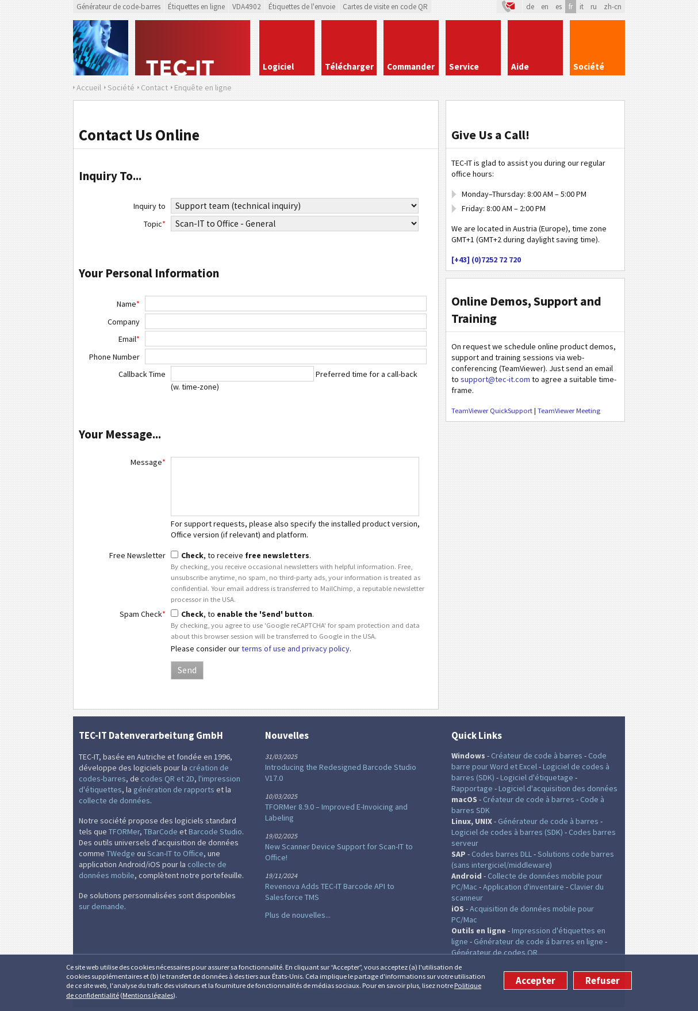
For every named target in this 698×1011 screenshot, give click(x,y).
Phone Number (114, 357)
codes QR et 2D (167, 778)
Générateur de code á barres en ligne (538, 941)
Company (124, 321)
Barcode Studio (215, 831)
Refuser (602, 980)
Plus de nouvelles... (298, 915)
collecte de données (114, 800)
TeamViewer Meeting (569, 410)
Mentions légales (147, 995)
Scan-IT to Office (175, 853)
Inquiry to (149, 206)
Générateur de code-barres (118, 7)
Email (129, 339)
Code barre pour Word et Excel (529, 761)
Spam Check (143, 614)
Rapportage (472, 788)
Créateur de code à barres (536, 755)
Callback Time (142, 374)
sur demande (101, 906)
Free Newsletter (137, 555)
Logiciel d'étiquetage (536, 777)
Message (148, 462)
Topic (155, 224)
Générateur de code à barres (548, 821)
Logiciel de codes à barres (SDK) (507, 832)
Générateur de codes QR (494, 952)
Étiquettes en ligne (196, 7)
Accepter (535, 980)
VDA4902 (246, 7)
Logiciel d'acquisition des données (558, 788)
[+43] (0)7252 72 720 (486, 259)
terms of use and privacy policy (295, 648)
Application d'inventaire (523, 887)
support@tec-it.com (495, 379)
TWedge (120, 853)
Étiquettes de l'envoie (302, 7)
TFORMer (124, 831)
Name (128, 304)
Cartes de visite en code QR (385, 7)
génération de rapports (173, 789)
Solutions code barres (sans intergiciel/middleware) (532, 859)
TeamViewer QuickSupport (491, 410)
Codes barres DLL (501, 854)
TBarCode (161, 831)
